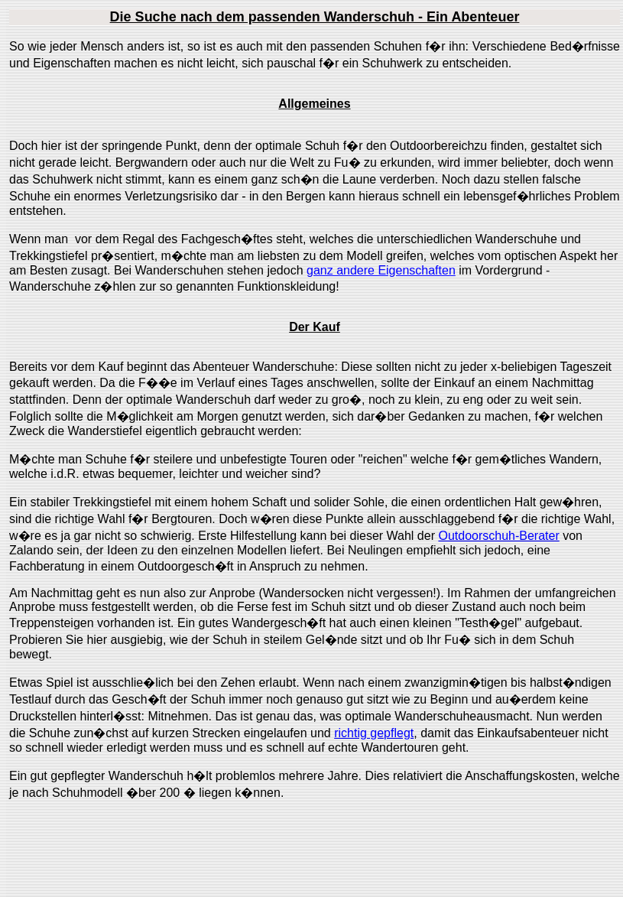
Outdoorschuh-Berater (498, 535)
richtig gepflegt (374, 732)
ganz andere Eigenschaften (381, 270)
